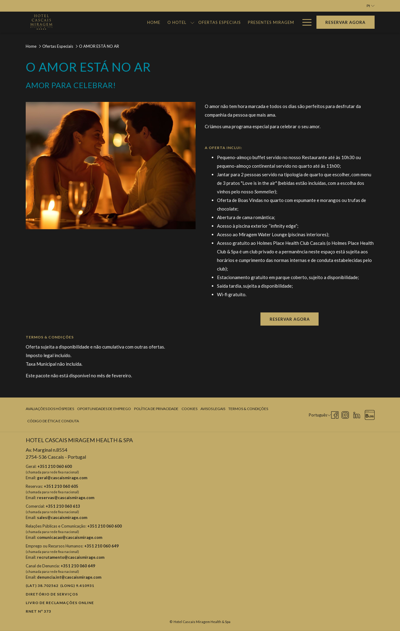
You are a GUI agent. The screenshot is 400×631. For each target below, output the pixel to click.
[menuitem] (51, 409)
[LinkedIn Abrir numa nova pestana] (356, 414)
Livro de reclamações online (60, 602)
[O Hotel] (152, 22)
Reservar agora (345, 22)
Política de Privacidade (156, 408)
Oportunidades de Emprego (104, 408)
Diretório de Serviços (52, 594)
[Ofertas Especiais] (194, 22)
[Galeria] (285, 22)
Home (31, 46)
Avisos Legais (212, 408)
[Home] (128, 22)
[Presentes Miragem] (245, 22)
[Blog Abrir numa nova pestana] (370, 414)
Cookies (189, 408)
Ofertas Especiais (57, 46)
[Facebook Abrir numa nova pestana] (334, 414)
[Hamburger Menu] (305, 22)
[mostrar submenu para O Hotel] (167, 22)
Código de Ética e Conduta (53, 421)
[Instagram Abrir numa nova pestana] (345, 414)
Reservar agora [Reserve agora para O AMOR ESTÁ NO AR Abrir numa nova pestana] (290, 319)
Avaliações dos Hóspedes (50, 408)
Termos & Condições (248, 408)
